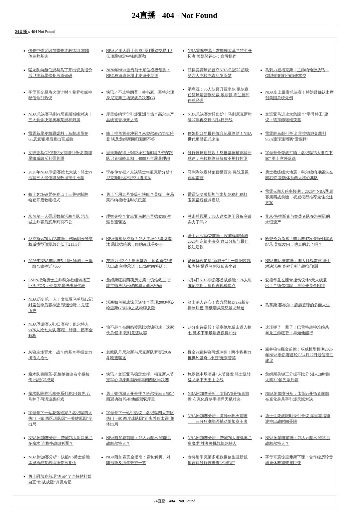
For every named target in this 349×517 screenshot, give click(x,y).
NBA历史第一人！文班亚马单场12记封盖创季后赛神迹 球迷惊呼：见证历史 (60, 305)
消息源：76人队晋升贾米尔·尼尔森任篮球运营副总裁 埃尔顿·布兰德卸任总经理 (219, 95)
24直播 (160, 501)
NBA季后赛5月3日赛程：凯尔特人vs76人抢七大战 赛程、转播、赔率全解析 (60, 330)
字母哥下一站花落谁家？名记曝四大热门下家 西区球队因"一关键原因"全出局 (60, 418)
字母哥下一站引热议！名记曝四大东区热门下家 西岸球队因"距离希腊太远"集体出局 (140, 418)
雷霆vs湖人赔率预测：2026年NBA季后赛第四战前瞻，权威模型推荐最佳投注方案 (299, 197)
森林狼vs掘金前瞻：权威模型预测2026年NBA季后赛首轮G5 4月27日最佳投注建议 (299, 355)
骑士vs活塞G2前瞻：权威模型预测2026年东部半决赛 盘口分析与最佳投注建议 (218, 241)
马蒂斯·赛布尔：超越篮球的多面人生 (297, 305)
